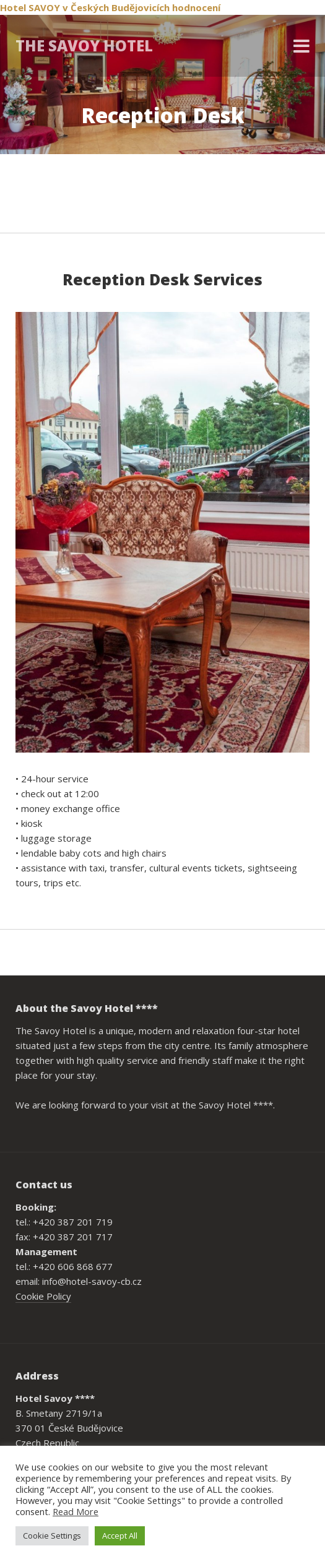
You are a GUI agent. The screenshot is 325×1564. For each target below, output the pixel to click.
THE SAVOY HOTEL (84, 45)
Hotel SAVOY (30, 7)
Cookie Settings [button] (52, 1535)
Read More (75, 1511)
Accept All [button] (119, 1535)
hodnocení (196, 7)
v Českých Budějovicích (116, 7)
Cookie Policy (43, 1296)
